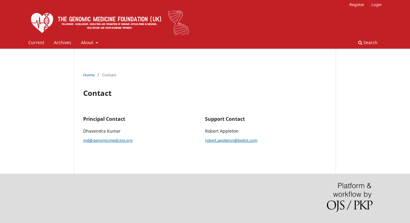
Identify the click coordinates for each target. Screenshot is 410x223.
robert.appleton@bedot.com (231, 140)
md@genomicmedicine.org (108, 140)
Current (36, 42)
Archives (62, 42)
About (87, 42)
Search (367, 42)
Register (356, 4)
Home (88, 75)
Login (376, 4)
